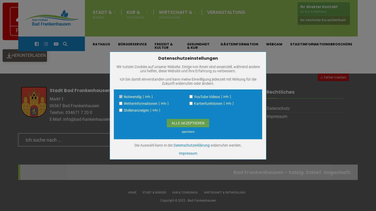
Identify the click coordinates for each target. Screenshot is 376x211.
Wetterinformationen (140, 103)
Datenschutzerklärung (192, 145)
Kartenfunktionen (208, 103)
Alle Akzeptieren (188, 123)
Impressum (188, 153)
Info (147, 97)
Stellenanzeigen (136, 110)
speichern (188, 132)
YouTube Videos (207, 97)
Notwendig (133, 97)
